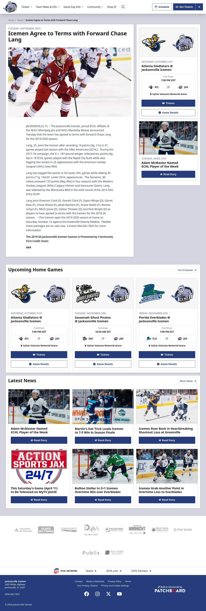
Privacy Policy (114, 581)
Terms (128, 581)
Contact (79, 581)
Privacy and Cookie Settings (115, 585)
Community (95, 7)
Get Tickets (184, 7)
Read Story (168, 174)
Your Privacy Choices (87, 585)
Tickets (26, 7)
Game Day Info (74, 7)
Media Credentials (95, 581)
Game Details (168, 112)
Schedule (162, 7)
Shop (111, 7)
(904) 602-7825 (12, 594)
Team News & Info (48, 7)
